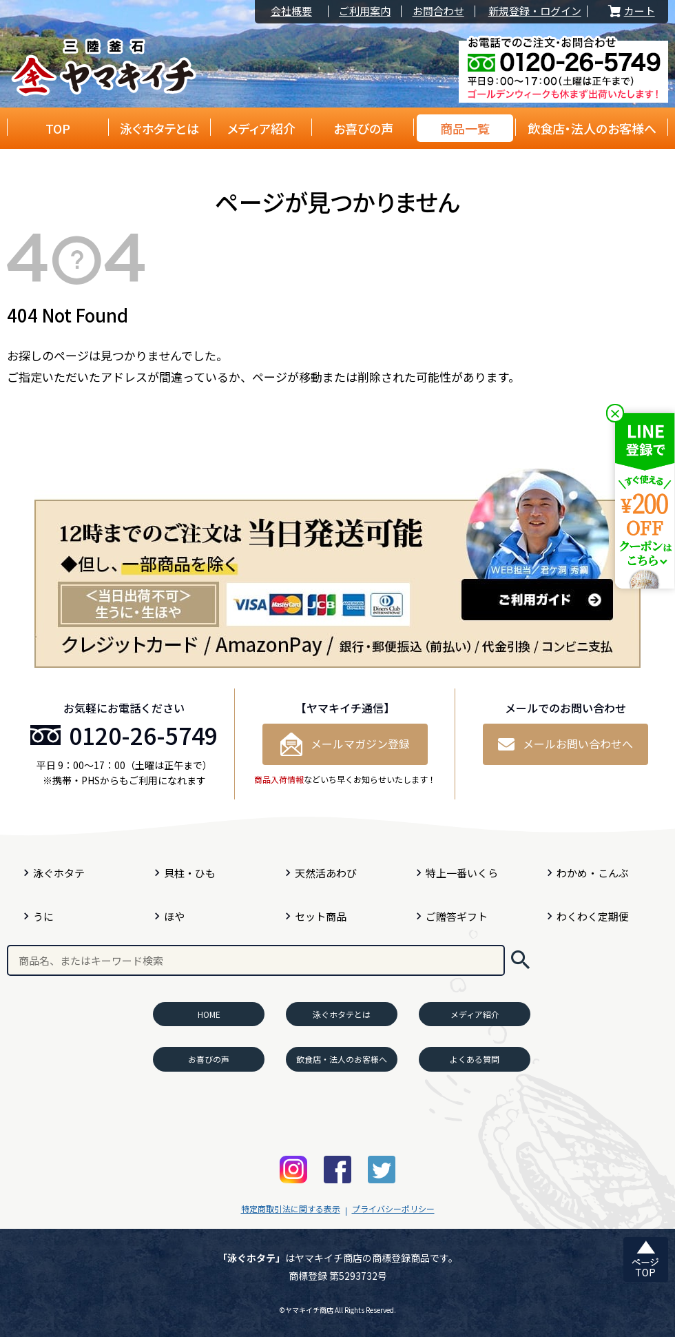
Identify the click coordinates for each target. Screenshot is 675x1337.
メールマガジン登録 (345, 744)
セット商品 (320, 916)
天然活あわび (326, 873)
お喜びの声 (363, 128)
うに (43, 916)
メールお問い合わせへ (565, 743)
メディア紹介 (261, 128)
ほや (174, 916)
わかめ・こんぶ (593, 873)
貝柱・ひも (190, 873)
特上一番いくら (462, 873)
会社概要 (291, 11)
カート (630, 11)
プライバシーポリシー (393, 1208)
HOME (209, 1014)
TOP (57, 128)
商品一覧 (465, 128)
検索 (520, 960)
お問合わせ (438, 11)
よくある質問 (474, 1059)
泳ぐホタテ (59, 873)
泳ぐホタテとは (159, 128)
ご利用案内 (365, 11)
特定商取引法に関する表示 (290, 1208)
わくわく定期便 (593, 916)
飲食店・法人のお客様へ (592, 128)
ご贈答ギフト (457, 916)
